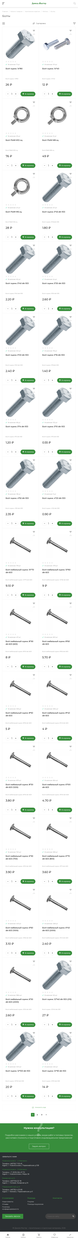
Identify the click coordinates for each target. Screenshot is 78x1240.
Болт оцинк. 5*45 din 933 (53, 212)
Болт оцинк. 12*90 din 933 (54, 1071)
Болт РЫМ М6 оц (14, 212)
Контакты (57, 1198)
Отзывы (5, 1204)
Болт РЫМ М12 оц (14, 140)
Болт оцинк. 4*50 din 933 (17, 498)
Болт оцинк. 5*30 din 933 (53, 283)
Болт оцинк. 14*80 (14, 69)
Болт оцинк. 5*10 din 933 (53, 427)
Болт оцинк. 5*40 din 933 (17, 283)
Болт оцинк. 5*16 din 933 (53, 355)
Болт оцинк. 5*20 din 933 (17, 355)
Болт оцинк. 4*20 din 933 (53, 498)
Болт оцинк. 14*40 (50, 69)
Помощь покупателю (35, 1204)
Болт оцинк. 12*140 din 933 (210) (57, 999)
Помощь (31, 1198)
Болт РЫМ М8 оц (50, 140)
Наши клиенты (7, 1201)
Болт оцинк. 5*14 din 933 (17, 427)
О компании (8, 1198)
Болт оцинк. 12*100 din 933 (18, 1071)
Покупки (30, 1201)
